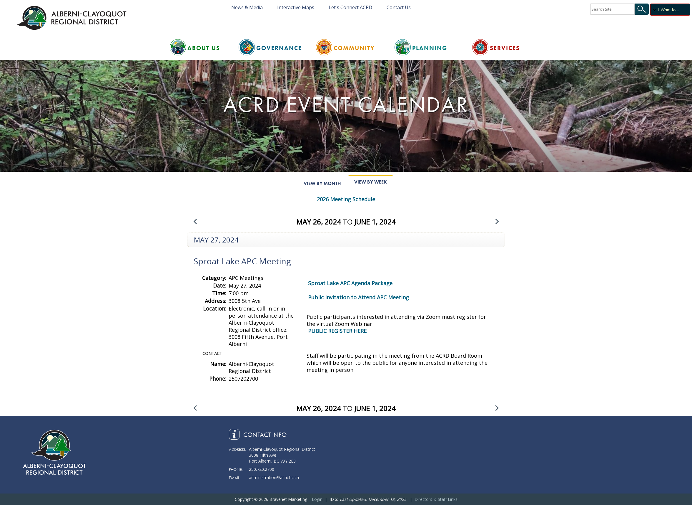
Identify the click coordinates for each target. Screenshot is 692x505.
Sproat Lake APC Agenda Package (350, 283)
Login (317, 499)
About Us (203, 48)
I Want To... (668, 9)
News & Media (247, 7)
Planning (429, 48)
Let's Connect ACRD (350, 7)
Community (354, 48)
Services (505, 48)
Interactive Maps (295, 7)
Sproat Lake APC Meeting (242, 261)
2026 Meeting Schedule (346, 199)
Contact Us (399, 7)
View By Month (322, 183)
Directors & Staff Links (436, 499)
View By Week (370, 182)
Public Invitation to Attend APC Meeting (358, 297)
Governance (279, 48)
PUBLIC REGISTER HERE (337, 330)
